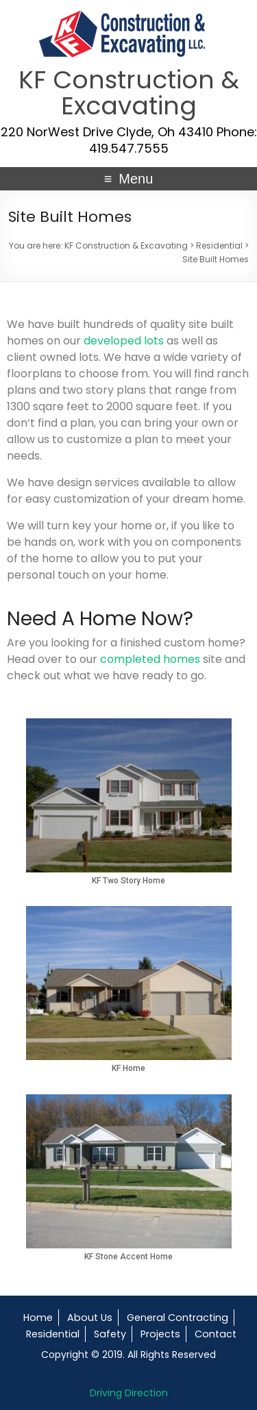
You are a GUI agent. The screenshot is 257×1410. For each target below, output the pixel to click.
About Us (89, 1317)
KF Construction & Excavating (129, 92)
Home (38, 1317)
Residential (52, 1334)
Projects (160, 1334)
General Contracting (177, 1317)
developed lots (124, 341)
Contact (215, 1334)
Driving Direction (129, 1393)
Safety (110, 1334)
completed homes (150, 659)
